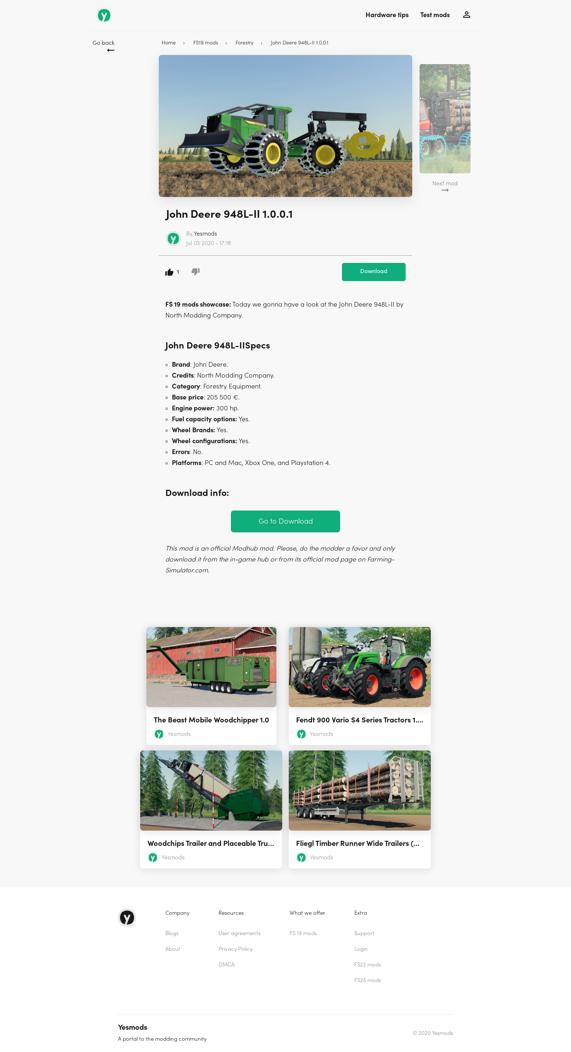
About (172, 949)
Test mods (435, 15)
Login (361, 949)
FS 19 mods (303, 933)
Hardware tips (387, 15)
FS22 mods (367, 965)
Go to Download (286, 521)
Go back (103, 43)
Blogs (171, 933)
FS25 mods (367, 980)
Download (373, 271)
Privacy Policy (235, 949)
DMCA (226, 965)
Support (364, 933)
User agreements (239, 933)
